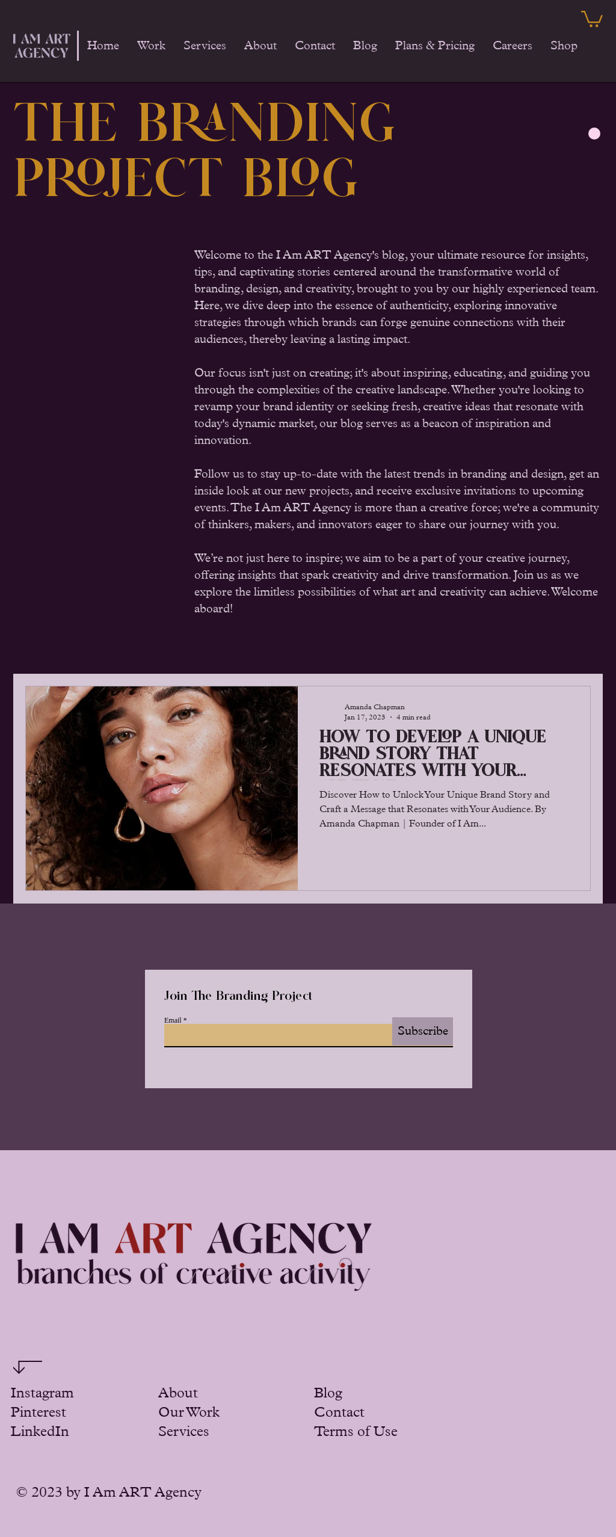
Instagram (42, 1393)
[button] (592, 18)
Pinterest (38, 1412)
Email (173, 1020)
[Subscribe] (422, 1031)
